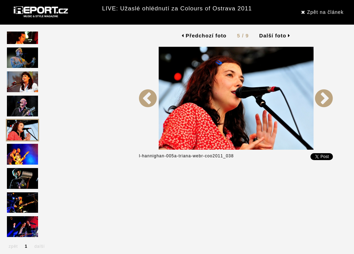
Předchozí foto (204, 35)
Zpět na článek (322, 12)
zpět (13, 246)
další (39, 246)
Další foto (274, 35)
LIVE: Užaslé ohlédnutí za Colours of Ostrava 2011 (177, 8)
